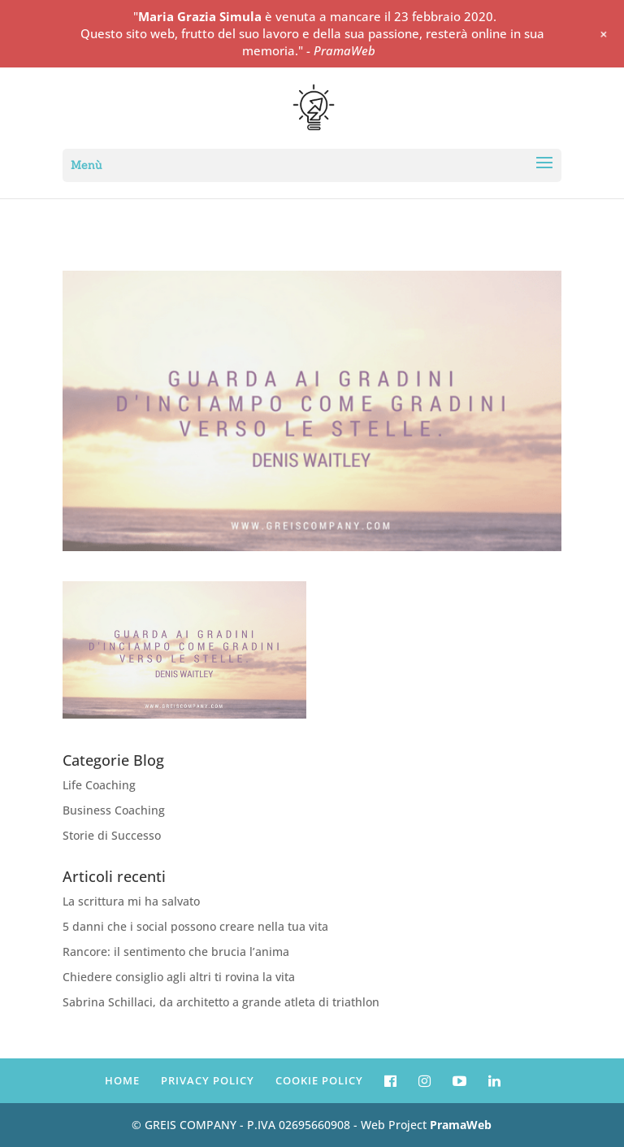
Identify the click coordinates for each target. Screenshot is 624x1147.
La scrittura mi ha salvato (131, 901)
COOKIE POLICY (319, 1080)
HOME (122, 1080)
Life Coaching (99, 785)
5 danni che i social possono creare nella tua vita (195, 926)
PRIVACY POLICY (207, 1080)
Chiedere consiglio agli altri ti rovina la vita (179, 976)
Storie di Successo (112, 835)
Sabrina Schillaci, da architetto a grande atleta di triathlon (221, 1002)
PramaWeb (461, 1124)
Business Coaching (114, 810)
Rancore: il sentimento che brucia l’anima (176, 951)
